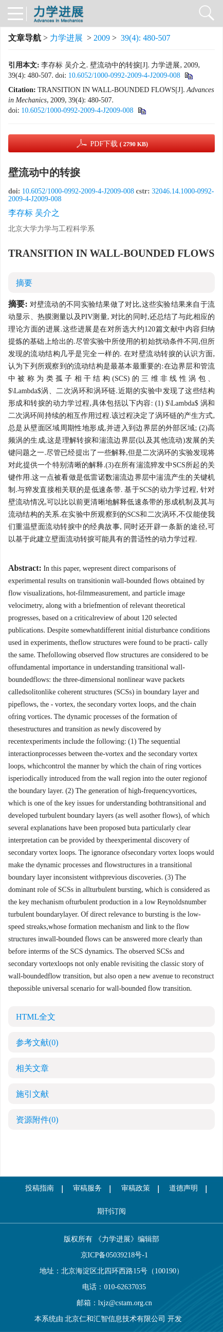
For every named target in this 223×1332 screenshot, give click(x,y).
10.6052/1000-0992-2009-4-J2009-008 (124, 75)
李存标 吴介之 (34, 212)
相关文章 (32, 1068)
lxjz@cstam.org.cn (125, 1303)
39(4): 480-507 (145, 37)
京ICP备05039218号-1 (111, 1255)
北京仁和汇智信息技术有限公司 (115, 1319)
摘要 (24, 282)
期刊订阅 (111, 1211)
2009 (102, 37)
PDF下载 (119, 144)
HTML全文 (35, 1016)
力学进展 (66, 37)
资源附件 (37, 1119)
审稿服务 (87, 1188)
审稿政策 (135, 1188)
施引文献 (32, 1094)
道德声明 (183, 1188)
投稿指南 (39, 1188)
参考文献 (37, 1042)
